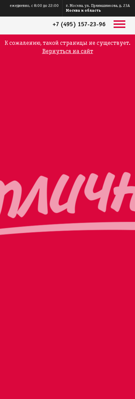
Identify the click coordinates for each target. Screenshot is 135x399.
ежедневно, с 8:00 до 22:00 (34, 6)
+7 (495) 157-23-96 (79, 25)
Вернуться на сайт (67, 51)
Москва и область (83, 10)
